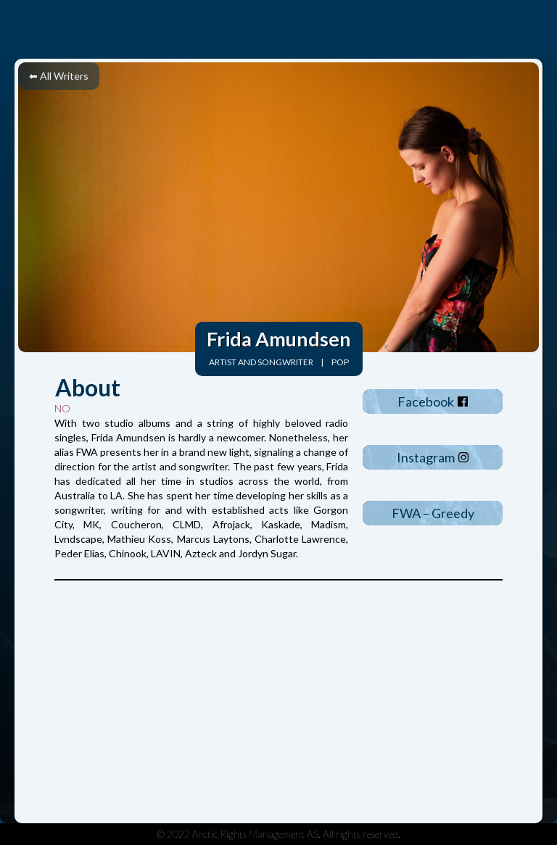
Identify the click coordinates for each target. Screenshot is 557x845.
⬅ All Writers (58, 76)
